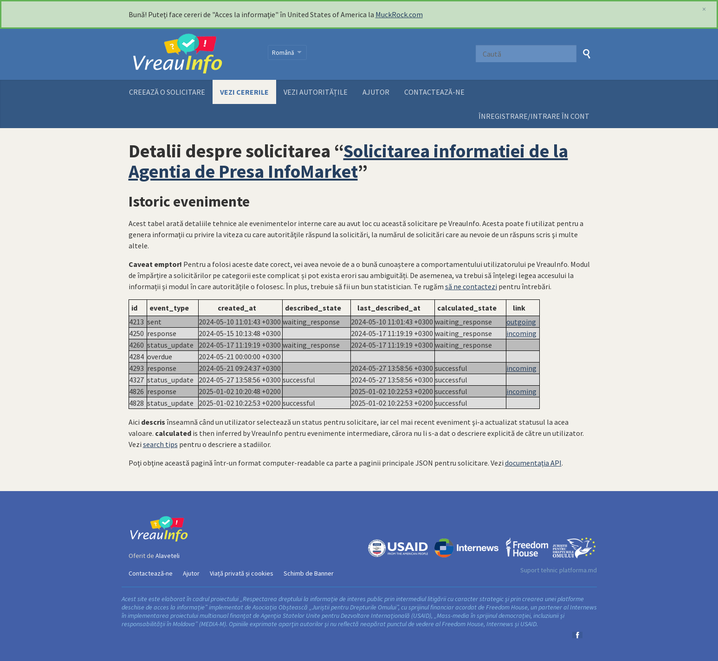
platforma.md (578, 570)
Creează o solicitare (167, 92)
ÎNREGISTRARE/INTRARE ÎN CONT (534, 116)
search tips (160, 444)
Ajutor (375, 92)
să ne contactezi (471, 286)
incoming (521, 333)
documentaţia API (533, 462)
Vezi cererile (244, 92)
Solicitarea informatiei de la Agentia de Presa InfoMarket (348, 161)
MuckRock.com (399, 14)
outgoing (521, 321)
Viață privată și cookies (241, 573)
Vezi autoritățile (316, 92)
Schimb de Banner (309, 573)
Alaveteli (167, 555)
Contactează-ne (434, 92)
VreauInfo (192, 54)
